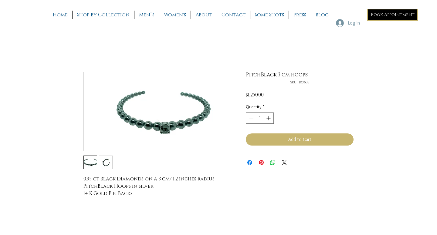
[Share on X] (284, 162)
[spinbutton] (259, 118)
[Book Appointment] (392, 15)
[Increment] (269, 118)
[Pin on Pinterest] (261, 162)
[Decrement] (250, 118)
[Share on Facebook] (249, 162)
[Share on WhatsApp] (272, 162)
